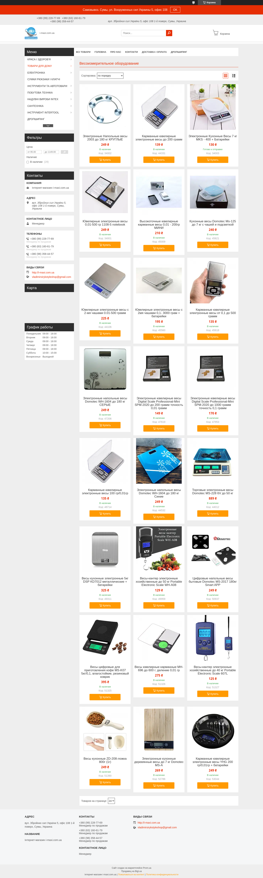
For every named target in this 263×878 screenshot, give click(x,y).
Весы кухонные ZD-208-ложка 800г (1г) (105, 760)
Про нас (115, 52)
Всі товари (83, 52)
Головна (100, 52)
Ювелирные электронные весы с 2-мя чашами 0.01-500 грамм (105, 311)
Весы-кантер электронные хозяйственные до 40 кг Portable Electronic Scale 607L (213, 670)
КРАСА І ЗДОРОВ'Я (39, 59)
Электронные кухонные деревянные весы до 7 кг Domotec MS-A (159, 762)
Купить (107, 159)
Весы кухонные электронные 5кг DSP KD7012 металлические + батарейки (105, 582)
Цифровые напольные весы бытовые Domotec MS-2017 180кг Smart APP (213, 582)
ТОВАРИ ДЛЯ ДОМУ (39, 65)
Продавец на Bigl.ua (131, 871)
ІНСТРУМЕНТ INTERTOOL (43, 112)
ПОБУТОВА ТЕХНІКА (40, 92)
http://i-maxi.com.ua (43, 272)
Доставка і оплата (154, 52)
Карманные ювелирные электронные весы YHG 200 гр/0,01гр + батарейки (213, 762)
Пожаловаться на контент (131, 874)
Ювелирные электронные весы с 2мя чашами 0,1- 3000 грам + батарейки (159, 313)
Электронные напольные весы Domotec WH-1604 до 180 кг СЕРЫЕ (105, 402)
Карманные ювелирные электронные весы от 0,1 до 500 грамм (213, 313)
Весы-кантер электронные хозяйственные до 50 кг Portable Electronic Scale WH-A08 (159, 582)
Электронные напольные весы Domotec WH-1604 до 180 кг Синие (159, 493)
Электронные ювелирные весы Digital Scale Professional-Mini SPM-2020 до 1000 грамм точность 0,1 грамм (212, 403)
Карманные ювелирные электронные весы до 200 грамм (159, 138)
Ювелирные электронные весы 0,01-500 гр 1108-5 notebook (105, 223)
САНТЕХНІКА (35, 105)
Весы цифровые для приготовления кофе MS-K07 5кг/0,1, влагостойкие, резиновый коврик (105, 672)
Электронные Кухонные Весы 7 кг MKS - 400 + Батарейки (212, 138)
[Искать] (169, 33)
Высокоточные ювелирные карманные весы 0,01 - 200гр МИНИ (159, 225)
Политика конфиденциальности (162, 874)
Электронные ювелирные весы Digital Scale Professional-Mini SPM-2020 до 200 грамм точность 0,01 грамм (159, 403)
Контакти (131, 52)
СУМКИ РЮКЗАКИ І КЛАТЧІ (43, 79)
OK (175, 9)
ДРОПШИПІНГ (179, 52)
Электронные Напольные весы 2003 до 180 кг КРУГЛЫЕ (105, 138)
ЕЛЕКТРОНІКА (36, 72)
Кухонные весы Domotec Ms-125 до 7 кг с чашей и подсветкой (212, 223)
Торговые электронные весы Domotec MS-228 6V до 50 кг (212, 491)
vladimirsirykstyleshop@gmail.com (51, 276)
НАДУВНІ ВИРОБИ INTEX (42, 99)
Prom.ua (147, 868)
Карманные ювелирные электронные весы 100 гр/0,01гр (105, 491)
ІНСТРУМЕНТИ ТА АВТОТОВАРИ (47, 86)
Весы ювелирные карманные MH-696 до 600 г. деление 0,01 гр (159, 668)
